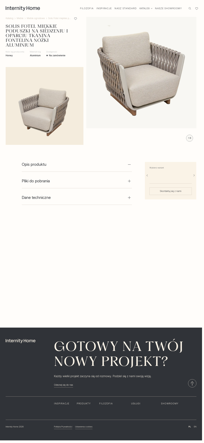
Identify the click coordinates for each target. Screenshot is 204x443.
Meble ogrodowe (36, 18)
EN (195, 426)
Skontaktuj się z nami (170, 191)
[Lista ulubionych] (196, 8)
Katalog (9, 18)
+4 (189, 138)
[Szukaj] (190, 8)
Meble (20, 18)
